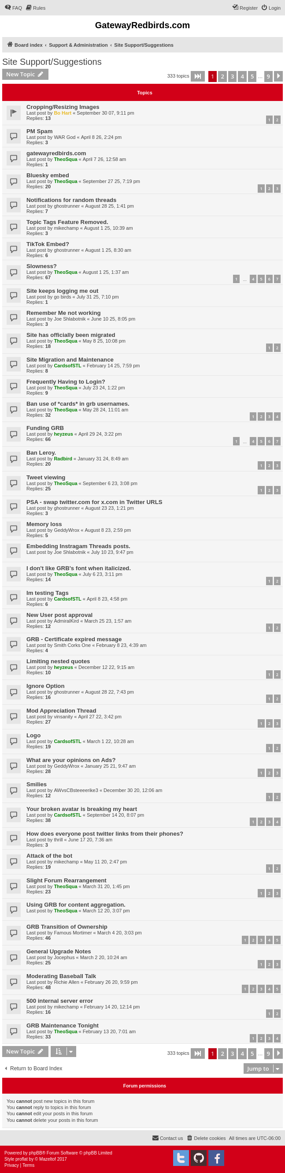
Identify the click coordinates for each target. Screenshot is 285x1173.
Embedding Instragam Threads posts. (78, 546)
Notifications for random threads (71, 200)
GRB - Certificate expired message (74, 639)
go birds (62, 296)
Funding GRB (45, 428)
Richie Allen (66, 982)
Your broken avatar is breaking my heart (81, 809)
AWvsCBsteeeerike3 (76, 790)
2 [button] (222, 76)
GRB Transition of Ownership (66, 926)
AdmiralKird (66, 621)
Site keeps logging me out (62, 291)
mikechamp (66, 228)
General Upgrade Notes (58, 951)
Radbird (63, 458)
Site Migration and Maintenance (70, 359)
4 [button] (242, 76)
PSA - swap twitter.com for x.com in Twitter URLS (94, 502)
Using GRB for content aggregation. (76, 904)
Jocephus (64, 957)
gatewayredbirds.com (56, 153)
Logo (33, 735)
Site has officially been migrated (70, 335)
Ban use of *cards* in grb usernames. (78, 403)
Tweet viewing (45, 477)
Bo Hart (62, 113)
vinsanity (63, 716)
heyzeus (63, 434)
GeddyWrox (66, 530)
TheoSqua (65, 159)
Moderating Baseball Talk (61, 976)
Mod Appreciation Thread (61, 710)
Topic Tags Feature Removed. (67, 222)
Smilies (36, 784)
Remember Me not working (63, 313)
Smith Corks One (72, 645)
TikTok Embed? (47, 244)
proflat (21, 1159)
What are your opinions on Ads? (70, 760)
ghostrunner (67, 206)
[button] (198, 76)
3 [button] (232, 76)
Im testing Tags (47, 593)
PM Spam (39, 131)
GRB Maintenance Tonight (62, 1025)
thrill (58, 839)
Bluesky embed (47, 175)
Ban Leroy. (41, 452)
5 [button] (252, 76)
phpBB (35, 1153)
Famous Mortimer (73, 932)
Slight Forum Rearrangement (66, 880)
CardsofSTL (67, 365)
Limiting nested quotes (58, 661)
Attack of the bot (49, 855)
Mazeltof (47, 1159)
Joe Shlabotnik (69, 318)
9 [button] (268, 76)
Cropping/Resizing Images (63, 107)
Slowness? (41, 266)
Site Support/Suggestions (52, 62)
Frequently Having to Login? (65, 381)
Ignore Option (45, 686)
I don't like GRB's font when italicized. (78, 568)
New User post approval (59, 615)
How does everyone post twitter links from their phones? (104, 833)
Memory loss (44, 524)
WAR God (64, 137)
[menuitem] (13, 8)
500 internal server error (59, 1000)
